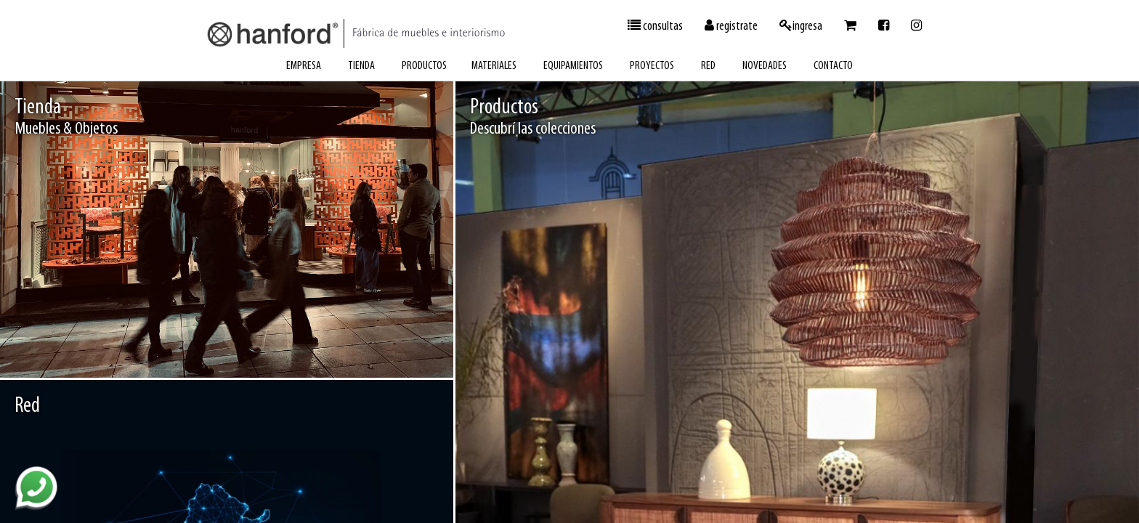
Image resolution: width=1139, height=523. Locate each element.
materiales (493, 66)
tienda (361, 66)
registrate (731, 26)
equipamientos (573, 66)
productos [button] (424, 66)
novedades (764, 66)
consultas (655, 26)
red (708, 66)
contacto (833, 66)
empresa (303, 66)
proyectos (652, 66)
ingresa (800, 26)
